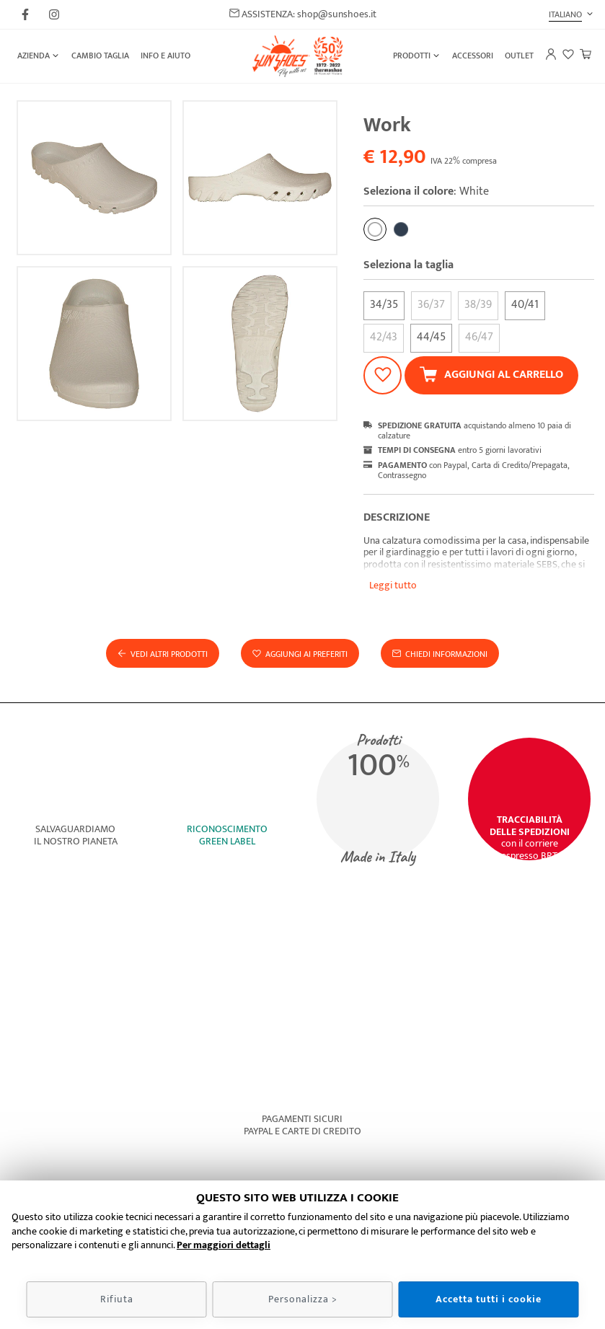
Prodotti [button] (411, 55)
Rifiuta (116, 1299)
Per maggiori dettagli (223, 1245)
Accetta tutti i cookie (489, 1299)
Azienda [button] (33, 55)
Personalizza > (302, 1299)
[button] (571, 14)
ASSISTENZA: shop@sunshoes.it (302, 14)
